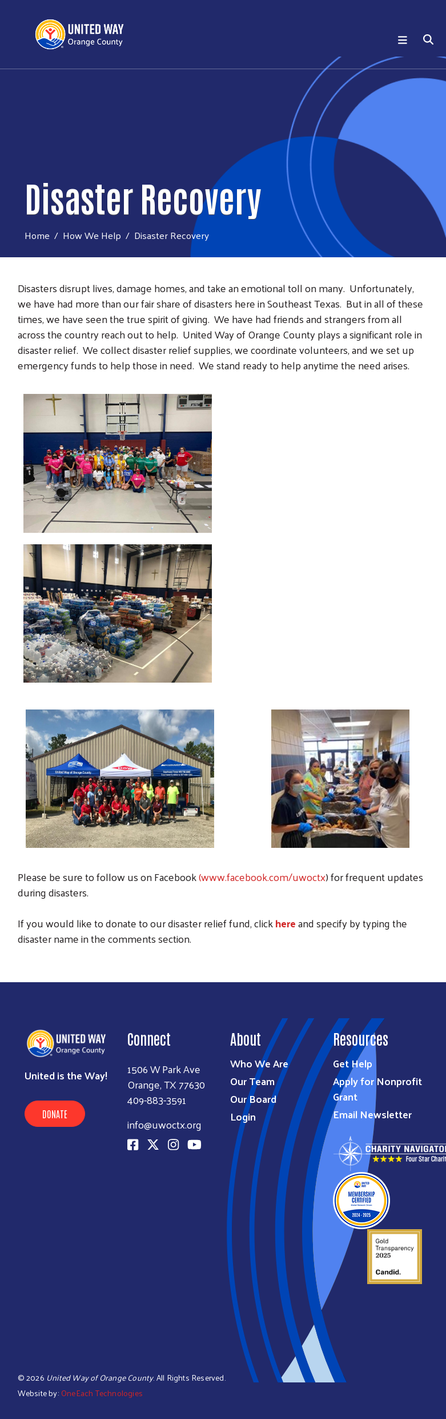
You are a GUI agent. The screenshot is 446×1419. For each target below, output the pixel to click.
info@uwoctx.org (164, 1124)
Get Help (352, 1063)
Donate (54, 1113)
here (285, 923)
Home (37, 235)
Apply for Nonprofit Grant (377, 1088)
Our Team (252, 1081)
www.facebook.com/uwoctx (263, 876)
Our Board (253, 1098)
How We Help (92, 235)
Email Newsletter (372, 1114)
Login (243, 1116)
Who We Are (259, 1063)
